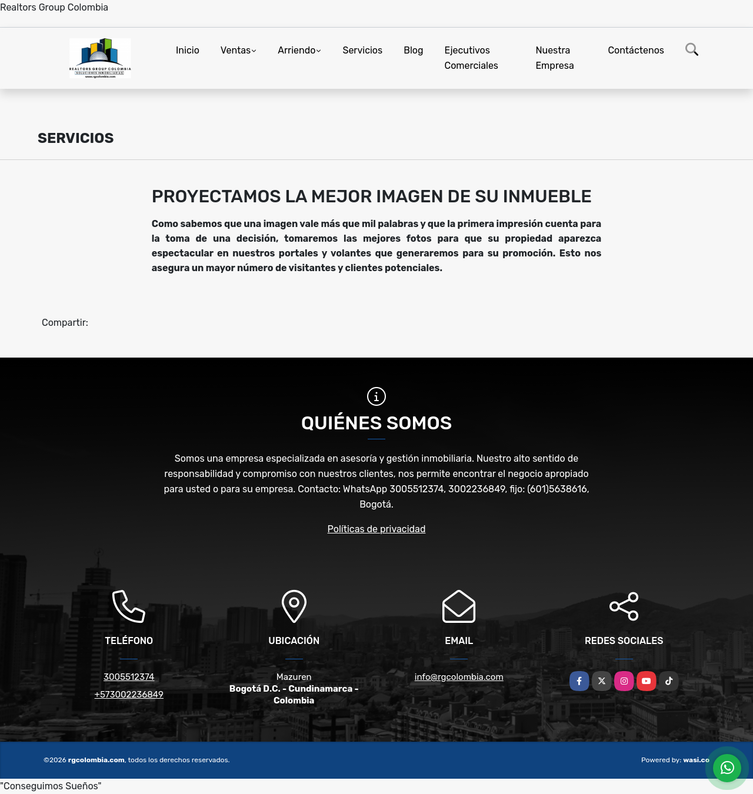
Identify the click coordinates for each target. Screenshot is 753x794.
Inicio (187, 50)
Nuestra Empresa (554, 58)
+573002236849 (129, 694)
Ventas (236, 50)
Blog (413, 50)
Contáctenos (636, 50)
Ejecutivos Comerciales (472, 58)
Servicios (362, 50)
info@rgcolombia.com (459, 677)
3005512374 (129, 677)
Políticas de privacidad (377, 529)
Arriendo (296, 50)
